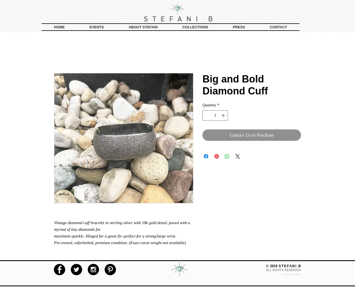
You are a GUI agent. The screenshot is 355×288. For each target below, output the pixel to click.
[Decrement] (206, 115)
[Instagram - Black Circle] (93, 269)
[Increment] (223, 115)
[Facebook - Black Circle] (59, 269)
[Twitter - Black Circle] (76, 269)
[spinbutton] (215, 115)
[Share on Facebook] (206, 156)
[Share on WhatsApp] (227, 156)
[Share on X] (237, 156)
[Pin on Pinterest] (216, 156)
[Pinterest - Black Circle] (110, 269)
